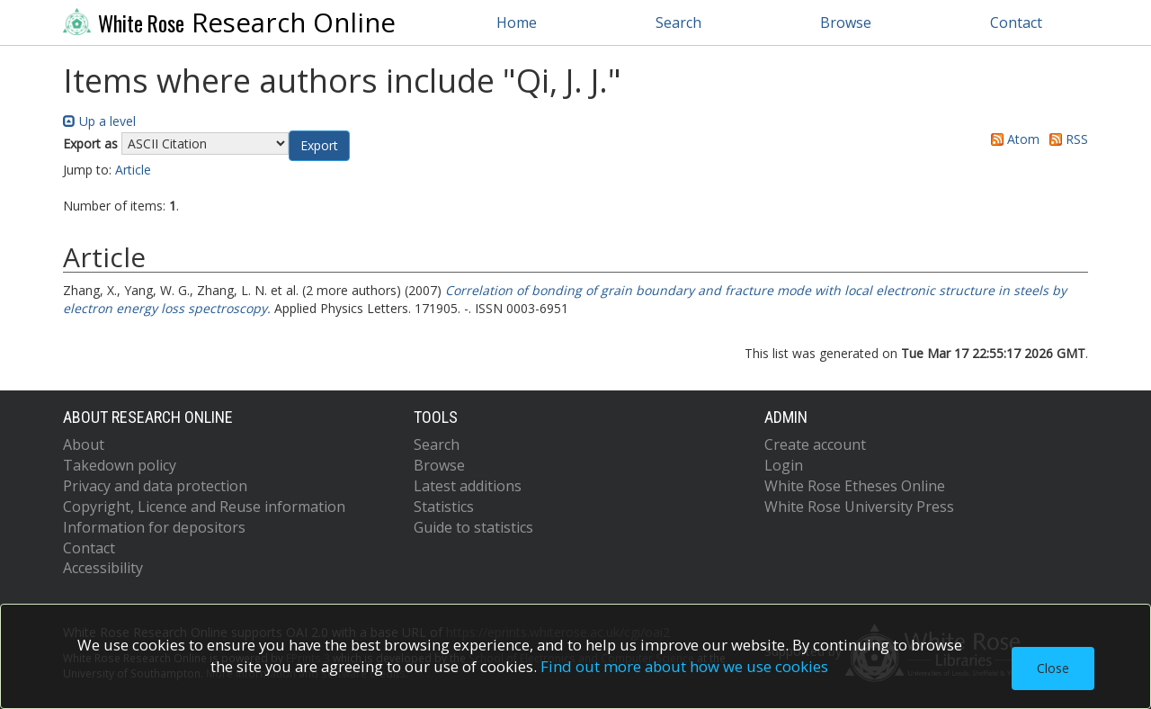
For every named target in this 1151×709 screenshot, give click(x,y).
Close (1053, 668)
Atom (1012, 139)
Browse (845, 22)
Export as (90, 143)
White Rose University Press (859, 506)
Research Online (229, 22)
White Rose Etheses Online (854, 486)
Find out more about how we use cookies (684, 666)
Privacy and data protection (155, 486)
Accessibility (103, 568)
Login (783, 465)
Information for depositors (154, 527)
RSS (1065, 139)
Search (678, 22)
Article (133, 169)
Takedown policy (119, 465)
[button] (319, 145)
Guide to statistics (473, 527)
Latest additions (468, 486)
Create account (815, 444)
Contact (1016, 22)
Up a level (99, 121)
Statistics (444, 506)
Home (516, 22)
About (83, 444)
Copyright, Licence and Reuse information (204, 506)
